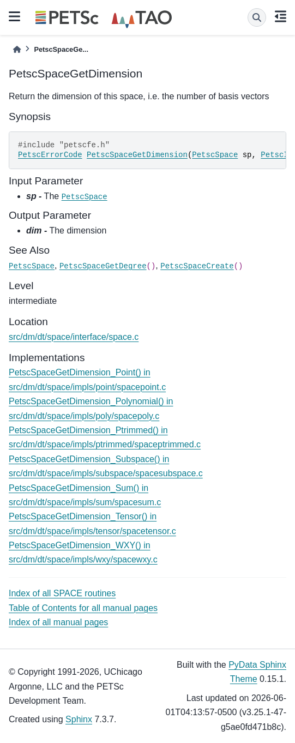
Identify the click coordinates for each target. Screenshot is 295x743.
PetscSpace (215, 155)
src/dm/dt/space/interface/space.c (74, 336)
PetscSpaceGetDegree (103, 266)
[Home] (17, 49)
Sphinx (78, 719)
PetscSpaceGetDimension (137, 155)
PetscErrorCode (50, 155)
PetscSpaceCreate (196, 266)
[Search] (257, 17)
